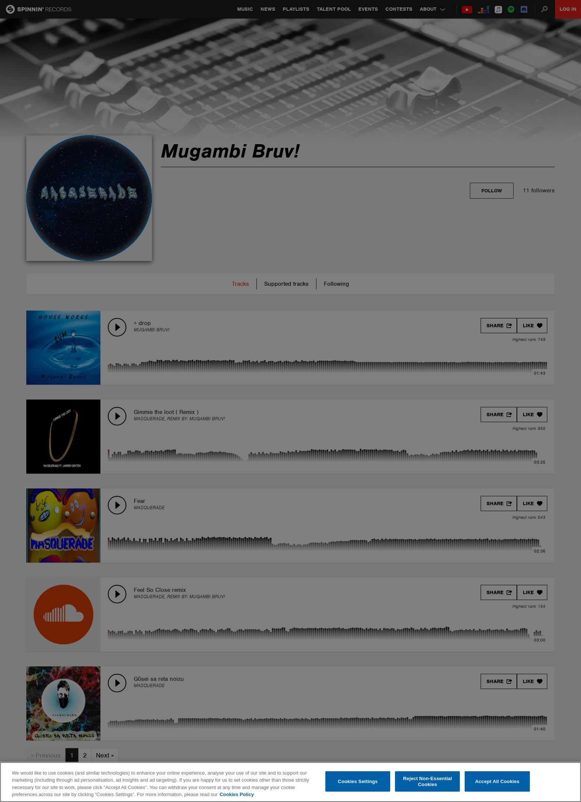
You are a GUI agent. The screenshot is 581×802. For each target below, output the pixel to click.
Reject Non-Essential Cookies (427, 781)
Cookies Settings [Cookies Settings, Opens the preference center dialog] (358, 781)
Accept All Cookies (497, 781)
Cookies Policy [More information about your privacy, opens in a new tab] (237, 794)
